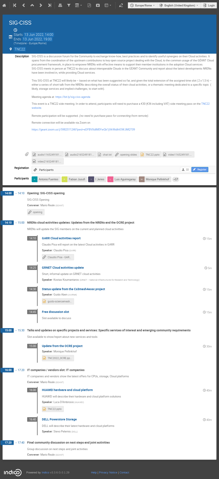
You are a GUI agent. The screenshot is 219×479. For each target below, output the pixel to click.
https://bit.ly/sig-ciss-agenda (73, 97)
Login (211, 5)
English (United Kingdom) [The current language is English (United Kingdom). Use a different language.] (179, 5)
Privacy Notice (108, 472)
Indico (45, 472)
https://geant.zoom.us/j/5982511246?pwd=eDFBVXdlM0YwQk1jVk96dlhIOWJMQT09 (83, 129)
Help (94, 472)
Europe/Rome (143, 5)
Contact (124, 472)
